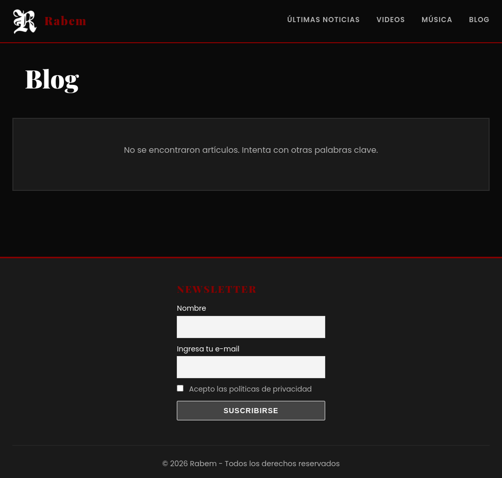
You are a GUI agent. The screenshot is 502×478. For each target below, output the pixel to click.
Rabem (65, 20)
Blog (479, 20)
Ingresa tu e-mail (208, 349)
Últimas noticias (323, 20)
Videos (391, 20)
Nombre (191, 308)
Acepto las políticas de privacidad (250, 389)
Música (437, 20)
